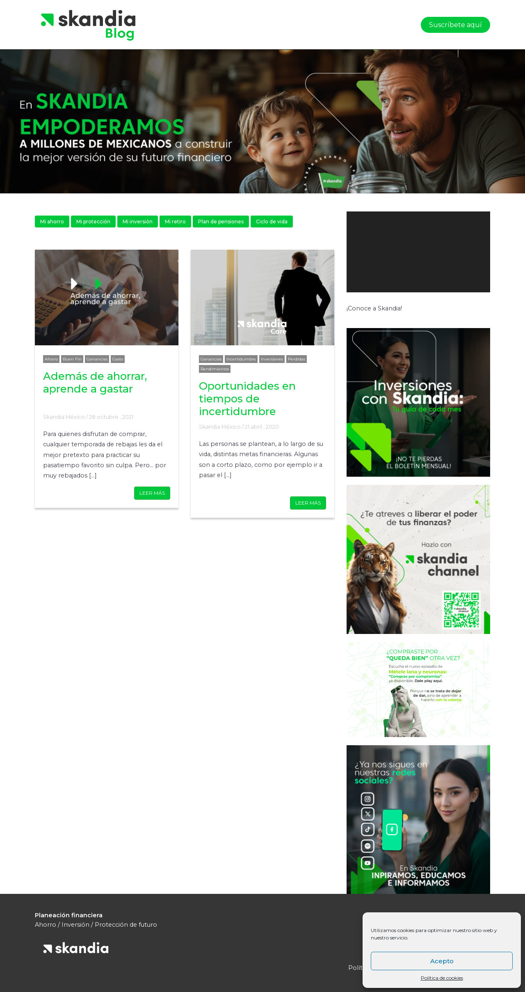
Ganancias (97, 359)
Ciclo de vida (272, 221)
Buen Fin (72, 359)
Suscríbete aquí (455, 25)
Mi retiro (175, 221)
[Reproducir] (357, 300)
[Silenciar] (454, 300)
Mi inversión (138, 221)
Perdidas (296, 359)
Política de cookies (442, 978)
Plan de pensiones (221, 221)
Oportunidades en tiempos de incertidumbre (247, 398)
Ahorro (51, 359)
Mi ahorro (52, 221)
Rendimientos (215, 369)
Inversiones (272, 359)
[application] (418, 251)
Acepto (442, 961)
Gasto (117, 359)
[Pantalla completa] (473, 300)
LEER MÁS (152, 493)
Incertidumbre (241, 359)
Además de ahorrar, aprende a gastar (95, 382)
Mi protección (93, 221)
